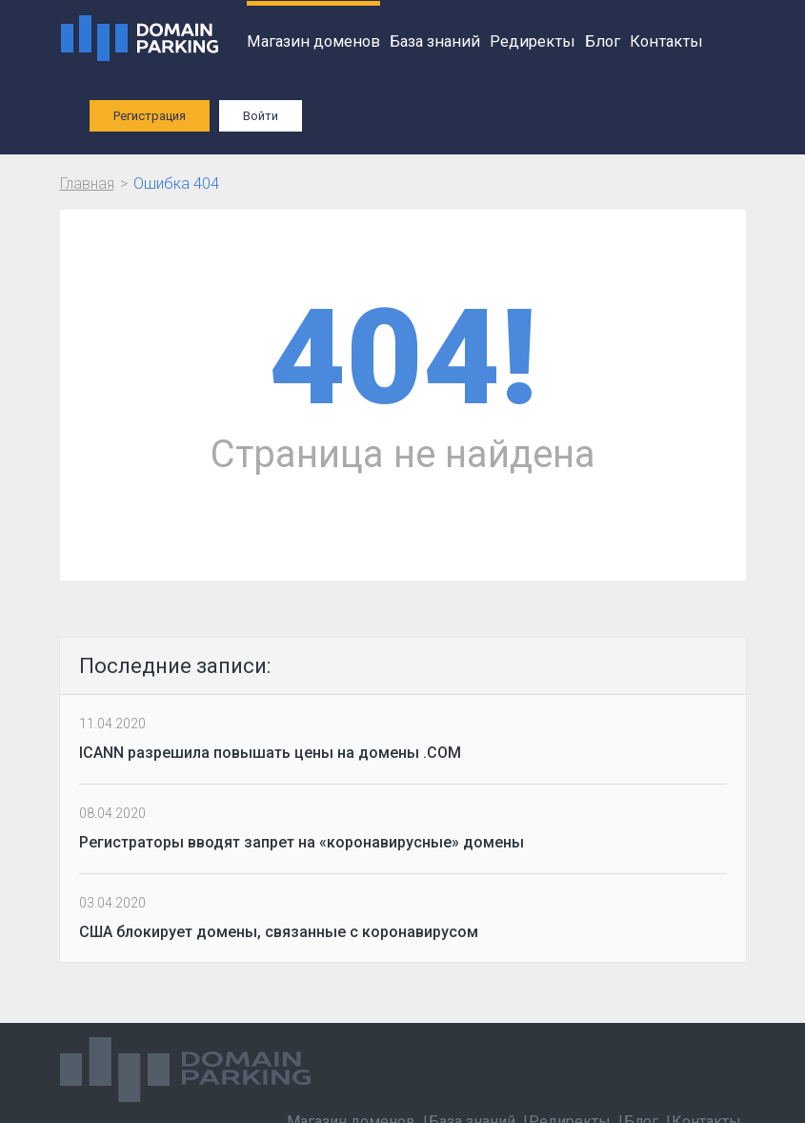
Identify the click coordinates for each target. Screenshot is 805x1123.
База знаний (435, 41)
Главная (87, 183)
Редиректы (532, 41)
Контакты (666, 41)
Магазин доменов (313, 41)
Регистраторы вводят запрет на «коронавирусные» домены (301, 842)
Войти (260, 116)
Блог (602, 41)
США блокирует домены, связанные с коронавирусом (278, 932)
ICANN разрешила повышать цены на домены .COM (270, 753)
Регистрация (149, 116)
